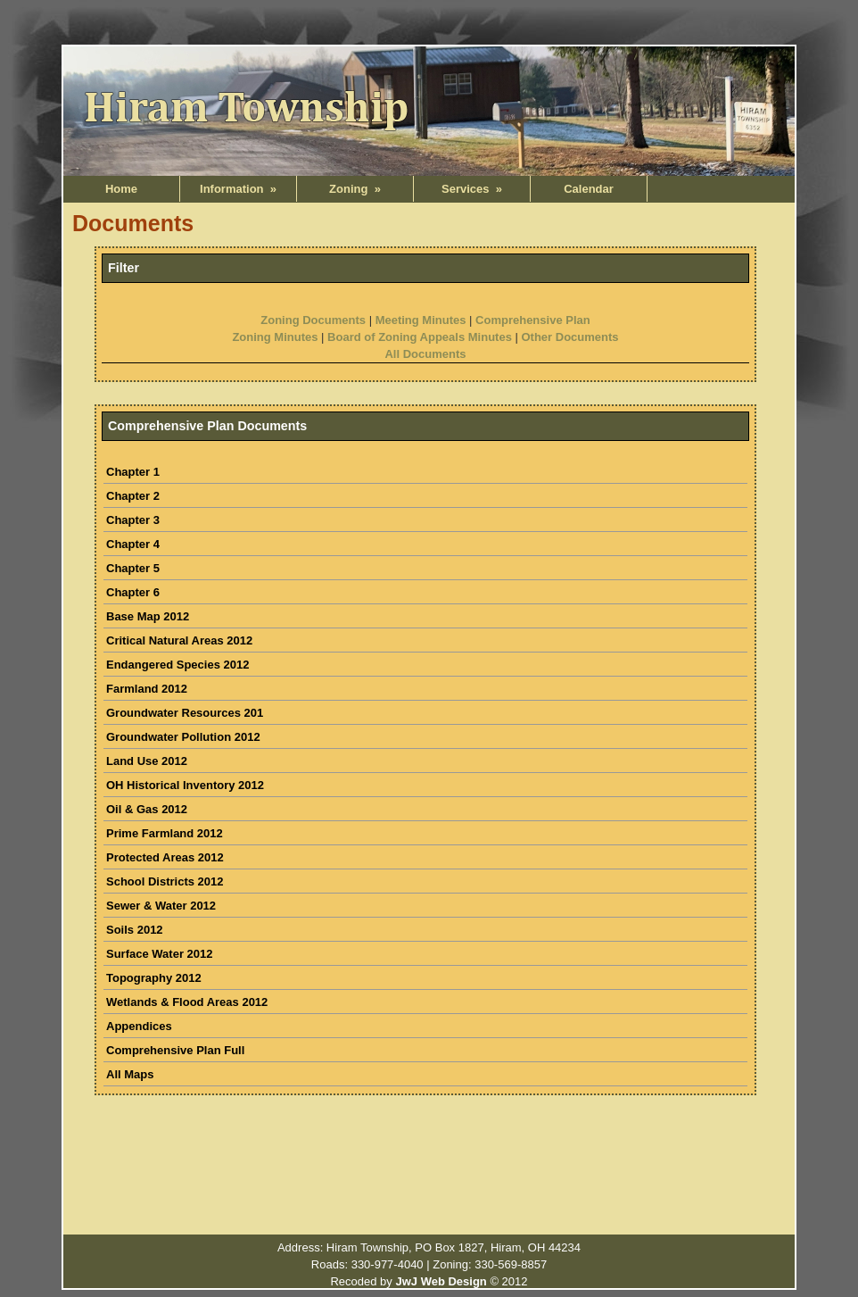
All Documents (425, 354)
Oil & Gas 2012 (146, 809)
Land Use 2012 (146, 761)
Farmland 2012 (146, 688)
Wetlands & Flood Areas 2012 (187, 1002)
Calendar (589, 188)
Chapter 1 (133, 471)
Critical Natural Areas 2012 (179, 640)
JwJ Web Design (440, 1281)
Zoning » (355, 188)
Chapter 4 (133, 544)
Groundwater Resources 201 (184, 712)
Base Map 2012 (147, 616)
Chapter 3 (133, 520)
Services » (471, 188)
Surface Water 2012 (159, 953)
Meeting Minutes (420, 320)
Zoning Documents (313, 320)
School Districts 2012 (165, 881)
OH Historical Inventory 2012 (185, 785)
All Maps (129, 1074)
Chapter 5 (133, 568)
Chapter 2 (133, 496)
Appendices (139, 1026)
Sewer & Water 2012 (161, 905)
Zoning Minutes (275, 337)
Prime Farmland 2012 (164, 833)
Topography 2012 (154, 978)
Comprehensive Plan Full (175, 1050)
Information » (238, 188)
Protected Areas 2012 (165, 857)
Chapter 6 (133, 592)
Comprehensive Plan (532, 320)
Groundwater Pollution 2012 (183, 737)
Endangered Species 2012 (177, 664)
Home (121, 188)
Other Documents (569, 337)
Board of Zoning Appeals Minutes (419, 337)
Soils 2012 (134, 929)
